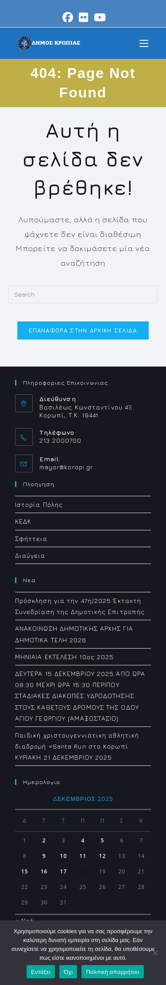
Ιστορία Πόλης (39, 504)
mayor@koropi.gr (66, 467)
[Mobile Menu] (143, 42)
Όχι (68, 972)
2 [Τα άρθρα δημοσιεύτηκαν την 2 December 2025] (44, 840)
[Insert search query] (83, 294)
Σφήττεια (31, 538)
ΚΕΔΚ (23, 521)
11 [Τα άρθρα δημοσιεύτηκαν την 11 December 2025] (83, 856)
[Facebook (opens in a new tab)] (68, 17)
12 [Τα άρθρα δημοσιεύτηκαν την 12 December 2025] (102, 856)
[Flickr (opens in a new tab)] (83, 17)
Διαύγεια (30, 555)
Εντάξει (40, 972)
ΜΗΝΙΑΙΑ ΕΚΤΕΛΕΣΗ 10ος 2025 (64, 657)
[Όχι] (155, 952)
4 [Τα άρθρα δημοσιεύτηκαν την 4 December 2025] (83, 840)
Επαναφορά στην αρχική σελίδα (83, 330)
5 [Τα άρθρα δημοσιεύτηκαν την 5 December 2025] (102, 840)
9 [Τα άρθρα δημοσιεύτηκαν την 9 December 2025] (44, 856)
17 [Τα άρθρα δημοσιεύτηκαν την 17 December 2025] (63, 871)
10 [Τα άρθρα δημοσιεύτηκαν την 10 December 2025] (63, 856)
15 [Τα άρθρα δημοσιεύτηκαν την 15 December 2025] (24, 871)
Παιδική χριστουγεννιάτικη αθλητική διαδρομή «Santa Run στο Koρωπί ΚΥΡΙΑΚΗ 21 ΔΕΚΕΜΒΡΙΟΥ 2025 (77, 746)
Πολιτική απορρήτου (112, 972)
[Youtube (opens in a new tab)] (98, 17)
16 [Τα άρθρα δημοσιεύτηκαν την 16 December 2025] (44, 871)
